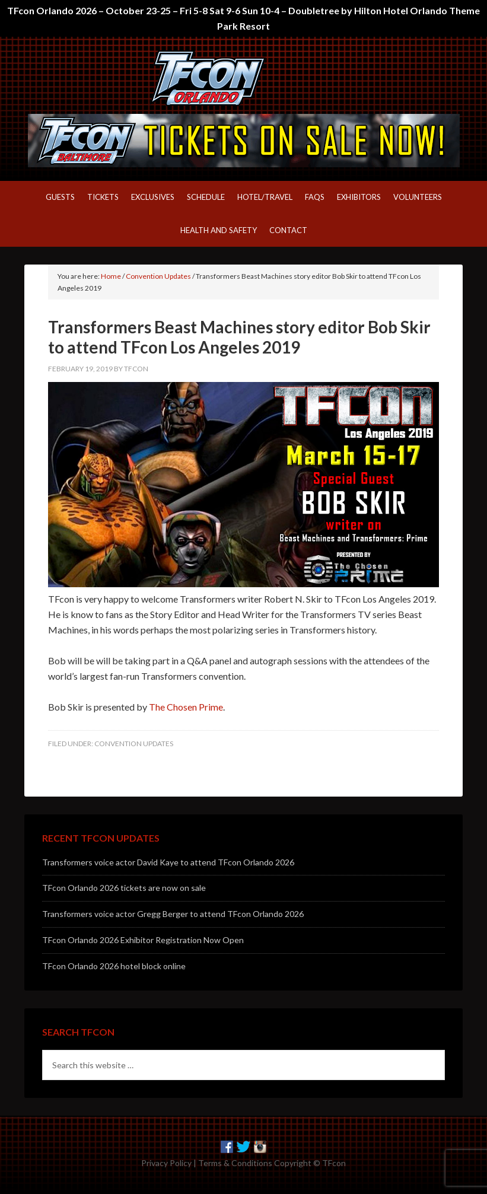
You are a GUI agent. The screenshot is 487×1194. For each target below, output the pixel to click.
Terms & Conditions (235, 1163)
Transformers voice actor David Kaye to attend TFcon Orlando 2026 (168, 862)
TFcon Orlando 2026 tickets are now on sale (124, 888)
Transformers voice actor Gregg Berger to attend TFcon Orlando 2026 (173, 914)
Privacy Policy (166, 1163)
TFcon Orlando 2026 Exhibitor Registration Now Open (143, 940)
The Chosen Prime (186, 706)
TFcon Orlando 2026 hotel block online (114, 966)
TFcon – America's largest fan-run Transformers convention (243, 78)
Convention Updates (133, 743)
